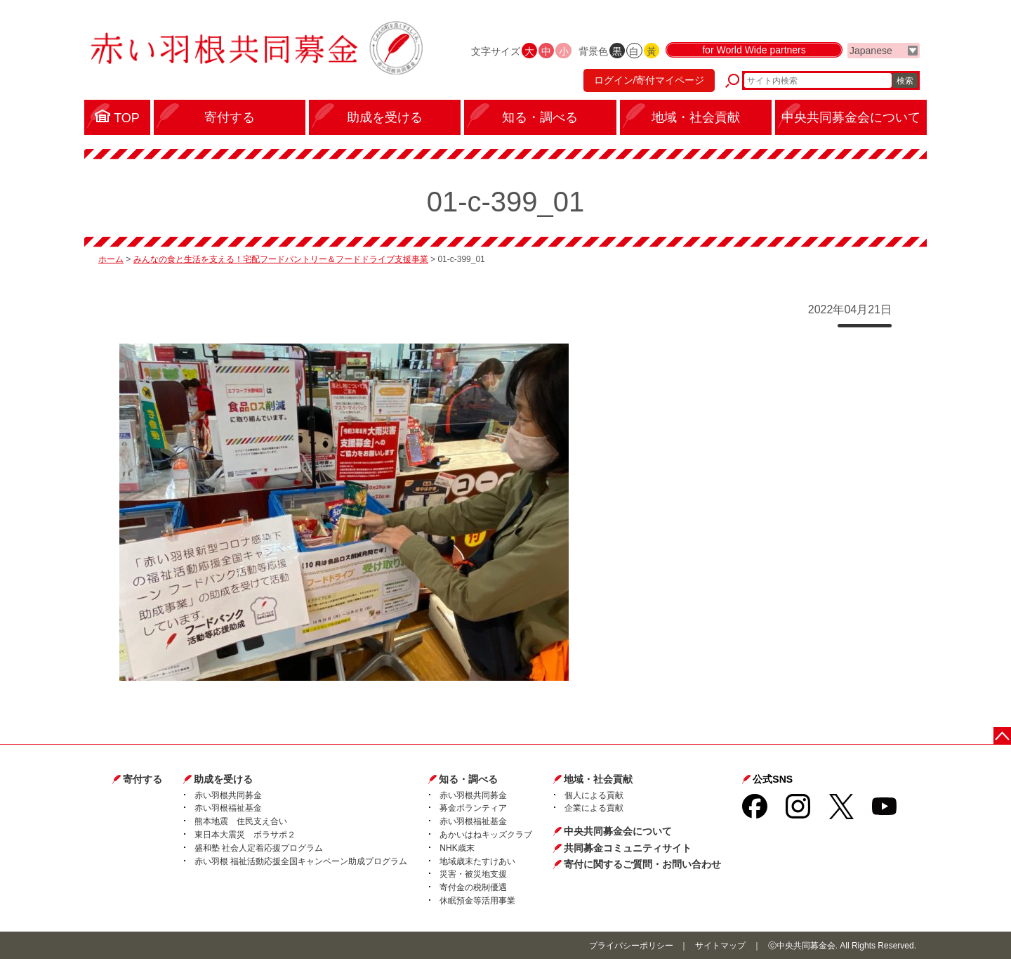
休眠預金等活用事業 (477, 901)
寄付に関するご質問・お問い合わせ (642, 864)
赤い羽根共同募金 (228, 795)
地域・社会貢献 (598, 779)
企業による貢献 (593, 808)
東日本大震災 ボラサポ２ (245, 835)
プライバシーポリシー (631, 946)
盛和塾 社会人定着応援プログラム (258, 848)
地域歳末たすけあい (477, 861)
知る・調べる (468, 779)
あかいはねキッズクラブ (486, 835)
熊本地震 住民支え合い (240, 821)
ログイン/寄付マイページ (648, 80)
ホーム (111, 259)
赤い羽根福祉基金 (228, 808)
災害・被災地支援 (473, 874)
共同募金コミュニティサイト (628, 848)
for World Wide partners (754, 50)
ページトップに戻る (1002, 736)
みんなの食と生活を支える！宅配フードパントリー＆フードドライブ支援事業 (280, 259)
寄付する (142, 779)
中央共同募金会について (618, 831)
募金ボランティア (473, 808)
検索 (905, 81)
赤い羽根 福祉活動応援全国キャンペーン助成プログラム (300, 861)
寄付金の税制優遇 (473, 887)
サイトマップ (720, 946)
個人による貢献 (593, 795)
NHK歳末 (457, 848)
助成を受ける (223, 779)
